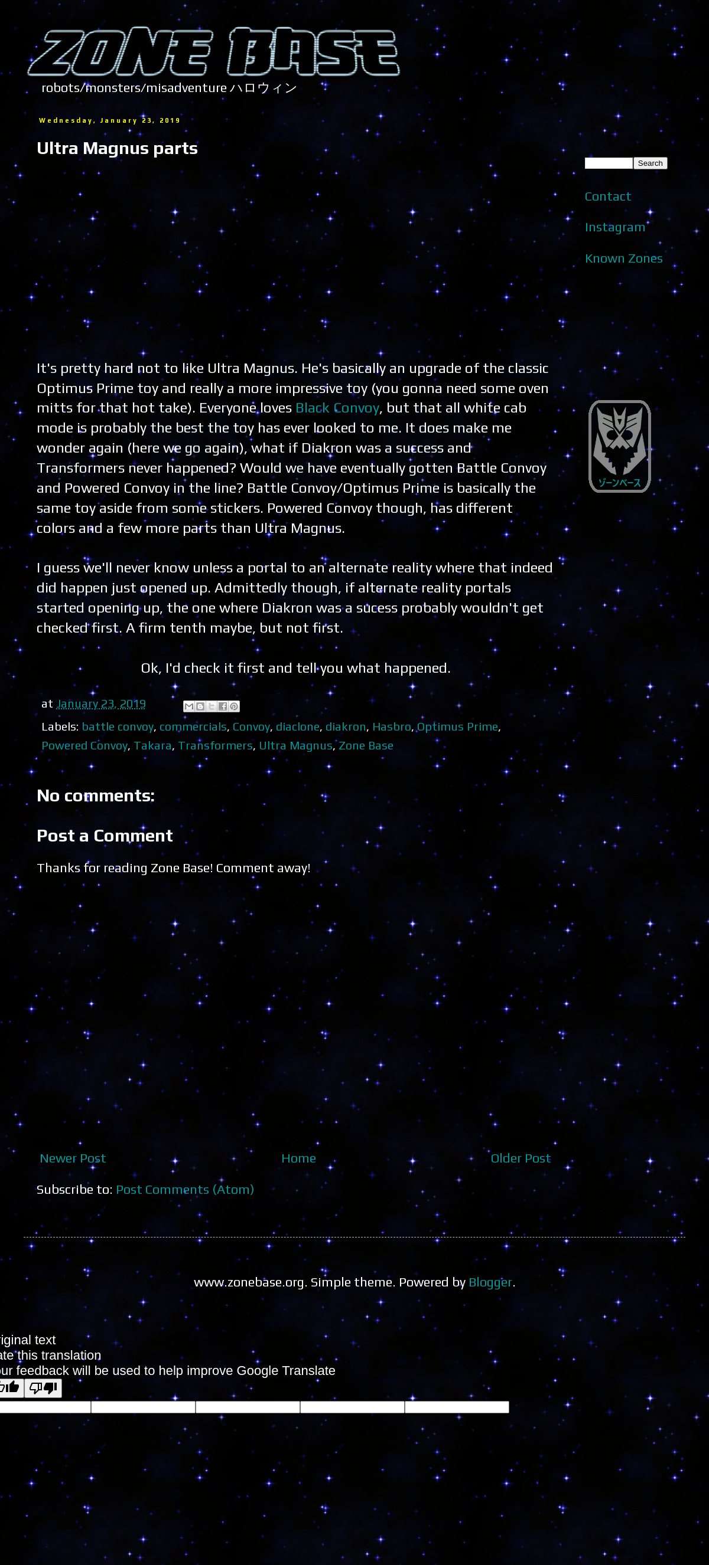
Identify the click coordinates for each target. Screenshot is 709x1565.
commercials (193, 726)
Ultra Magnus (296, 745)
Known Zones (624, 258)
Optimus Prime (457, 726)
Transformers (215, 745)
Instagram (615, 226)
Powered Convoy (84, 745)
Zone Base (366, 745)
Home (298, 1157)
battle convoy (118, 726)
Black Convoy (337, 407)
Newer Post (73, 1157)
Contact (608, 196)
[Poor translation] (43, 1388)
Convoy (251, 726)
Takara (153, 745)
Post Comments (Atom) (185, 1189)
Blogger (490, 1281)
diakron (346, 726)
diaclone (298, 726)
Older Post (521, 1157)
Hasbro (391, 726)
